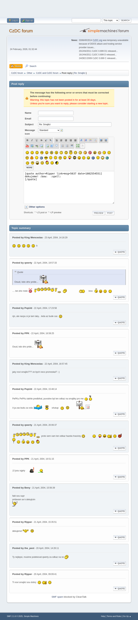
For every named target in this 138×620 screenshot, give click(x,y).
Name (28, 112)
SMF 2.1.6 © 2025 (15, 616)
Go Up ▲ (127, 616)
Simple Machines (31, 616)
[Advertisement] (69, 8)
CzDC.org (97, 40)
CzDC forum (21, 30)
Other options (37, 206)
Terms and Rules (114, 616)
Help (103, 616)
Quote (119, 252)
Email (28, 118)
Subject (29, 124)
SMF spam (57, 596)
